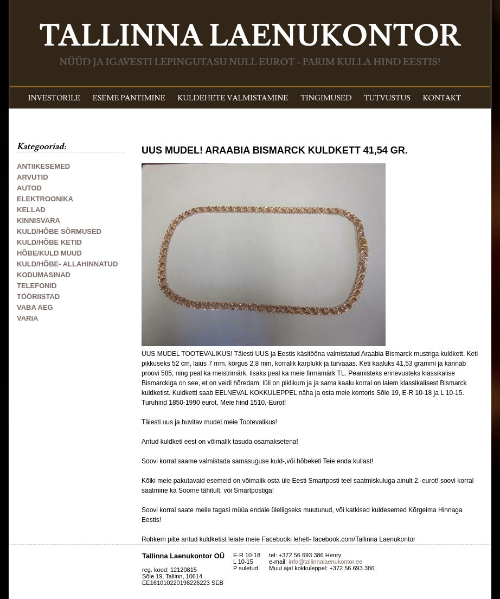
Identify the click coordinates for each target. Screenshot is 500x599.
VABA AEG (35, 307)
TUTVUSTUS (387, 98)
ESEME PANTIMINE (129, 98)
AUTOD (29, 188)
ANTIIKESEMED (43, 166)
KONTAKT (442, 98)
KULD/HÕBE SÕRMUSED (59, 231)
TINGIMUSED (325, 98)
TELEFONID (37, 286)
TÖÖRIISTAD (38, 296)
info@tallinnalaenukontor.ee (325, 561)
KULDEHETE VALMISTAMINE (233, 98)
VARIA (27, 318)
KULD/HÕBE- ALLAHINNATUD (67, 264)
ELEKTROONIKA (45, 199)
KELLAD (31, 210)
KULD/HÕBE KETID (49, 242)
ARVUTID (32, 177)
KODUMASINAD (43, 275)
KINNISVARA (38, 220)
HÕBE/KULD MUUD (49, 253)
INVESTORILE (54, 98)
